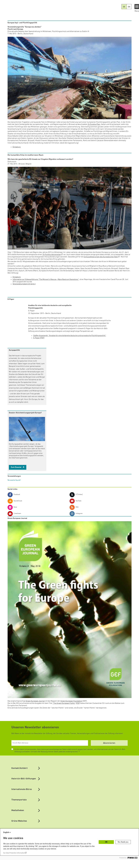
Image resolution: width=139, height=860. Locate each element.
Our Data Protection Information (14, 853)
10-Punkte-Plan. (94, 124)
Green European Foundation (71, 701)
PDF (78, 703)
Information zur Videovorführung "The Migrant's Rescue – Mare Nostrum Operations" (46, 279)
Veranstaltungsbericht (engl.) (24, 284)
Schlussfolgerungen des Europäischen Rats (101, 257)
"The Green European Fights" (64, 703)
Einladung (17, 147)
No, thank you (123, 842)
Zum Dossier (16, 467)
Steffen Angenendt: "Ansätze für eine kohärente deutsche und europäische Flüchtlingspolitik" (69, 335)
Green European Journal (35, 701)
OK (106, 842)
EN (129, 7)
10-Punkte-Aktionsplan (51, 254)
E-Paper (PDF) (38, 338)
